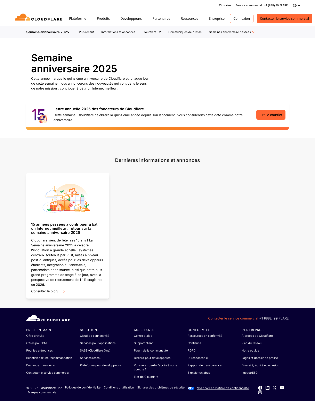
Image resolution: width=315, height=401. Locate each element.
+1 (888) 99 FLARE (274, 318)
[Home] (39, 18)
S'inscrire (225, 5)
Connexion (241, 18)
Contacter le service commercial (284, 18)
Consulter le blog (48, 291)
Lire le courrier (271, 115)
